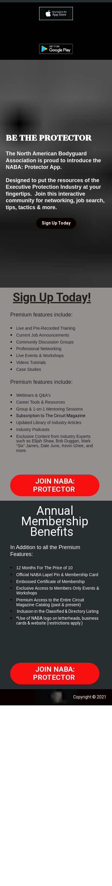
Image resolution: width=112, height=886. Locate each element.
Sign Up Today (56, 223)
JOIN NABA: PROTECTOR (55, 485)
